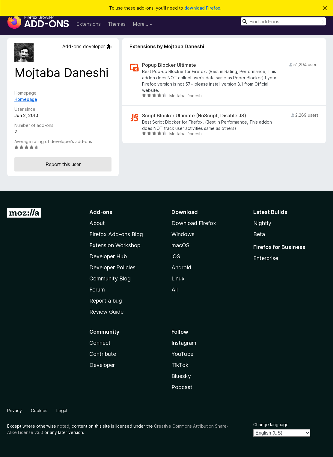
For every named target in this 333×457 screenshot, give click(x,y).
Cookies (39, 410)
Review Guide (106, 312)
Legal (61, 410)
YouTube (182, 354)
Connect (100, 343)
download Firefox (202, 7)
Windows (183, 234)
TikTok (180, 365)
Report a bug (105, 300)
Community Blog (110, 278)
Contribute (102, 354)
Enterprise (265, 258)
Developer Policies (112, 267)
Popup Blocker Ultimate (169, 65)
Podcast (181, 387)
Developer (102, 365)
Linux (178, 278)
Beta (259, 234)
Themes (117, 24)
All (174, 289)
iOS (175, 256)
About (97, 223)
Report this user (63, 164)
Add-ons (100, 212)
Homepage (25, 99)
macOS (180, 245)
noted (63, 426)
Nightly (262, 223)
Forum (97, 289)
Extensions (88, 24)
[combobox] (283, 21)
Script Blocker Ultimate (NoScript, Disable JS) (194, 116)
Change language (271, 424)
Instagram (183, 343)
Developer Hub (108, 256)
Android (181, 267)
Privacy (14, 410)
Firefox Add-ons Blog (116, 234)
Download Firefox (193, 223)
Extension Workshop (114, 245)
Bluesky (181, 376)
